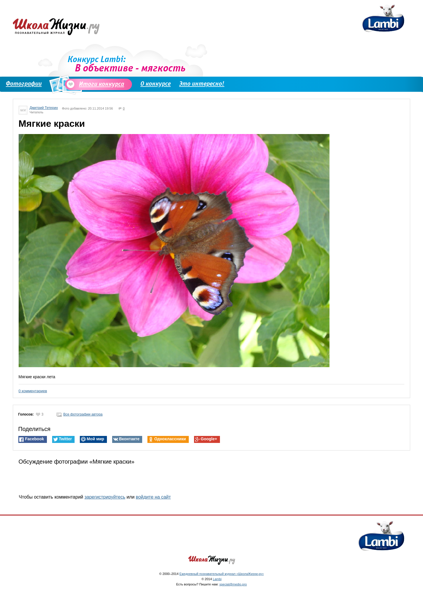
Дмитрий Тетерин (44, 108)
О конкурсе (155, 83)
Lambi (217, 579)
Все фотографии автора (80, 414)
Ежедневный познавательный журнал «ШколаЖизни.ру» (221, 574)
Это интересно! (201, 83)
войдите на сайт (153, 497)
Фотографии (24, 83)
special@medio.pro (233, 584)
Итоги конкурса (99, 84)
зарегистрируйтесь (104, 497)
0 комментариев (33, 391)
